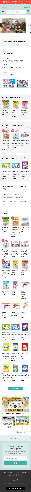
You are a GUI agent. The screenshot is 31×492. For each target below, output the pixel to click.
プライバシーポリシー (15, 474)
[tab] (13, 36)
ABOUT (27, 7)
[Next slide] (28, 25)
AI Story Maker (20, 427)
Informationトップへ (23, 432)
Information (16, 472)
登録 (15, 463)
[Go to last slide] (3, 25)
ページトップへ (16, 438)
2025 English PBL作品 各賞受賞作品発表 (12, 61)
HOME (4, 472)
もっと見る (27, 98)
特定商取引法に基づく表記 (15, 475)
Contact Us (24, 472)
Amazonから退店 (6, 427)
